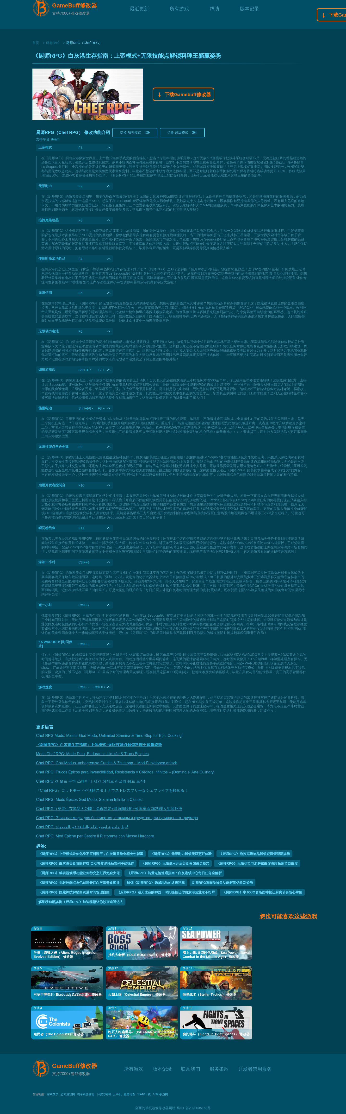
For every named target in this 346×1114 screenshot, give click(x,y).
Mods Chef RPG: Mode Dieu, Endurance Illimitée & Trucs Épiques (92, 754)
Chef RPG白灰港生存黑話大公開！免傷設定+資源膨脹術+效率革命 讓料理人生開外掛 (109, 809)
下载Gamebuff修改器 (183, 95)
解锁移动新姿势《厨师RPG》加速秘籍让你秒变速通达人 (80, 902)
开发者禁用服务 (255, 1068)
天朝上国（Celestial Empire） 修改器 (137, 994)
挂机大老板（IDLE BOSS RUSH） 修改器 (139, 955)
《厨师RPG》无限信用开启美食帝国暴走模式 (175, 863)
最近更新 (139, 14)
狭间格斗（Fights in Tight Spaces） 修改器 (216, 1034)
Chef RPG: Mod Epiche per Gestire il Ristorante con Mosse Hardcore (95, 836)
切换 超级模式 (182, 132)
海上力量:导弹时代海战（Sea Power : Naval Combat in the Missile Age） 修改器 (216, 955)
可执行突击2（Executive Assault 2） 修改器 (68, 994)
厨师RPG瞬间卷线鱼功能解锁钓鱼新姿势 (222, 883)
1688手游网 (160, 1094)
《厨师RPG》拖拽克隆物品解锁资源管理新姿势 (254, 854)
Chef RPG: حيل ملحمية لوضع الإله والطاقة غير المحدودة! (82, 827)
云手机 (117, 1094)
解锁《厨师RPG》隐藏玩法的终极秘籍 (156, 883)
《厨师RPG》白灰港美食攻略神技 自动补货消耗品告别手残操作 (86, 863)
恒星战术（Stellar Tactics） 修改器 (209, 994)
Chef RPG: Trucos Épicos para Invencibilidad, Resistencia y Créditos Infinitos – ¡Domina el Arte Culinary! (125, 772)
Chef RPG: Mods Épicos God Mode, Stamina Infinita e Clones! (89, 800)
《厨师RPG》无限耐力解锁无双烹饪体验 (180, 854)
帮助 (214, 14)
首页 (35, 43)
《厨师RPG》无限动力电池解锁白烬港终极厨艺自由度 (257, 863)
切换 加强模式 (135, 132)
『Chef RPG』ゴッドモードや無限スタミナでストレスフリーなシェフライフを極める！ (112, 790)
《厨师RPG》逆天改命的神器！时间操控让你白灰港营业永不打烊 (166, 892)
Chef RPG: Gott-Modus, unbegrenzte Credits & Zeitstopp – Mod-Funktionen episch (106, 763)
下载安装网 (103, 1094)
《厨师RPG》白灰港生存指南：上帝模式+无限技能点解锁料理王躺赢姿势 (99, 745)
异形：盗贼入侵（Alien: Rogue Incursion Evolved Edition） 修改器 (65, 955)
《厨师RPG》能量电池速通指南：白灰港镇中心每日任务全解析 (174, 873)
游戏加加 (52, 1094)
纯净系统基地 (85, 1094)
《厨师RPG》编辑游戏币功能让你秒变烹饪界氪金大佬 (79, 873)
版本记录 (249, 14)
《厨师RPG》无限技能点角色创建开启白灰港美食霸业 (79, 883)
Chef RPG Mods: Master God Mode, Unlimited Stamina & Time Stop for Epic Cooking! (109, 736)
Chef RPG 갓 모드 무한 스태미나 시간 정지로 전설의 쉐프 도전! (90, 781)
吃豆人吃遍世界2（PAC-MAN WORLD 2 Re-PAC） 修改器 (141, 1034)
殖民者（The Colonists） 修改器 (59, 1034)
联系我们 (190, 1068)
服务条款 (219, 1068)
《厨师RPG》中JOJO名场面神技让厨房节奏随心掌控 (262, 892)
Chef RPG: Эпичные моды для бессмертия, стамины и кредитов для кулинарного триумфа (117, 818)
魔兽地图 (129, 1094)
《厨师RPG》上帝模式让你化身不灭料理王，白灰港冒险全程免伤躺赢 (90, 854)
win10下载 (144, 1094)
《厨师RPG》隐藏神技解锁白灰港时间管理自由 (74, 892)
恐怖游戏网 (68, 1094)
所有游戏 (179, 14)
